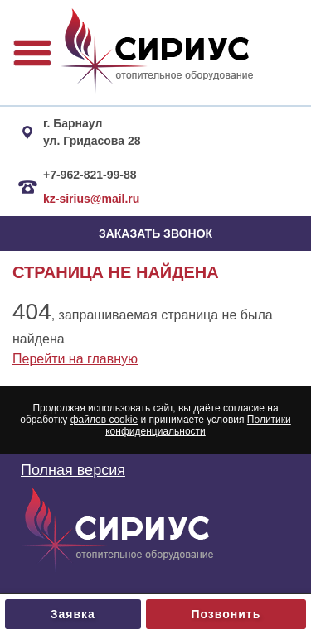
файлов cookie (104, 419)
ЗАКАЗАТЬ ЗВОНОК (155, 233)
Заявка (73, 614)
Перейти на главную (75, 359)
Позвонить (225, 614)
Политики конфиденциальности (198, 425)
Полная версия (73, 470)
